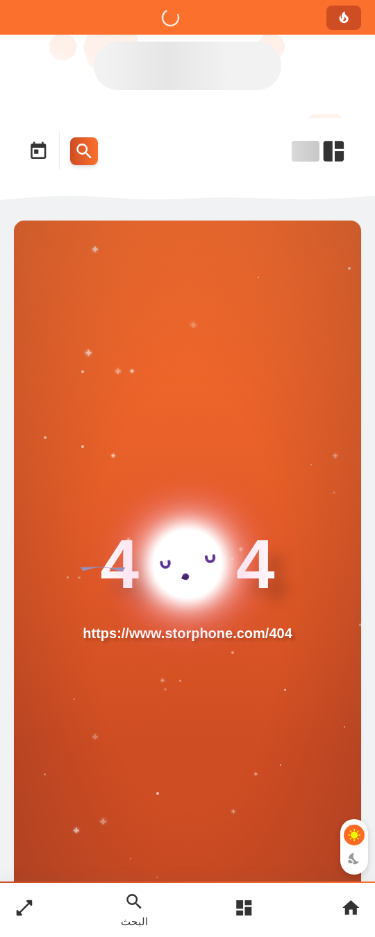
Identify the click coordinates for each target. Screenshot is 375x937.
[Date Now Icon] (38, 151)
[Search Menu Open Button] (84, 151)
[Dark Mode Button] (354, 859)
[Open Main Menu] (243, 909)
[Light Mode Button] (354, 835)
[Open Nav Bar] (319, 151)
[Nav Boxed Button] (24, 909)
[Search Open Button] (134, 909)
